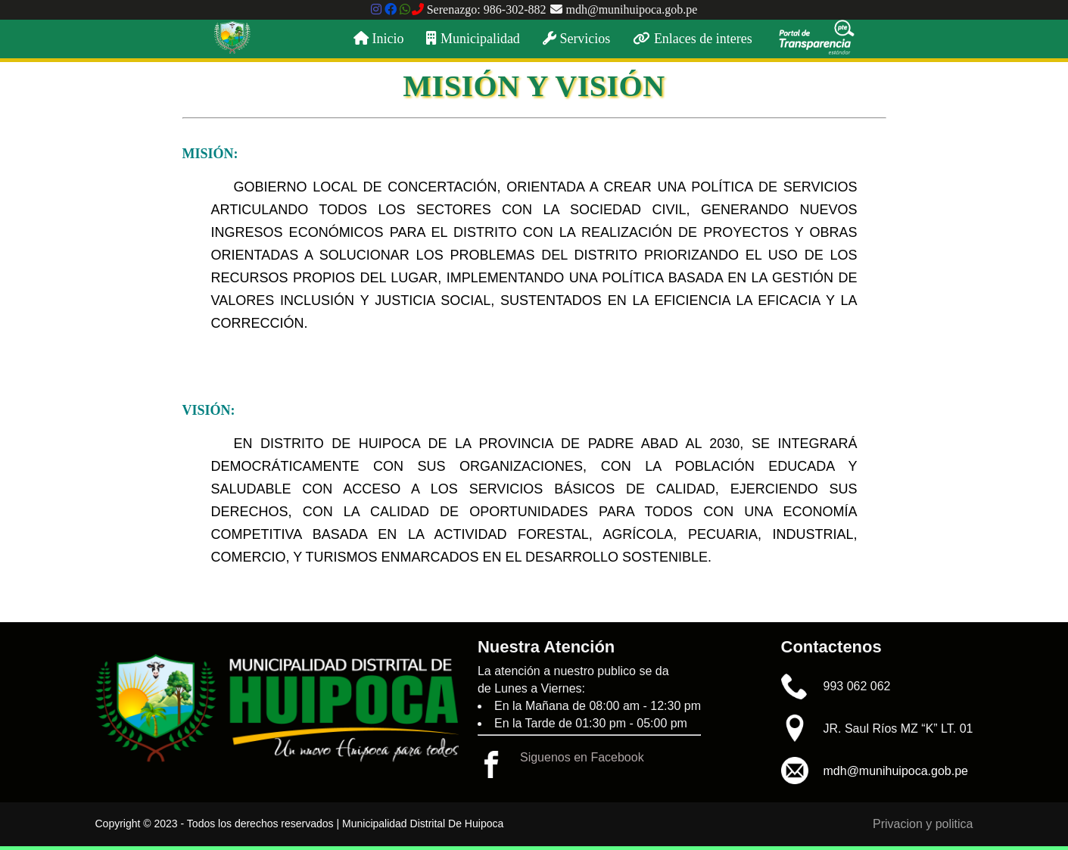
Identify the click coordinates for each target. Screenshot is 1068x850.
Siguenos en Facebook (582, 757)
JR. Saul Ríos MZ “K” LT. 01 (898, 728)
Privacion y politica (923, 823)
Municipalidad (472, 38)
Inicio (378, 38)
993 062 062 (857, 686)
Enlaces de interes (692, 38)
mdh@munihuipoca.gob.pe (623, 9)
